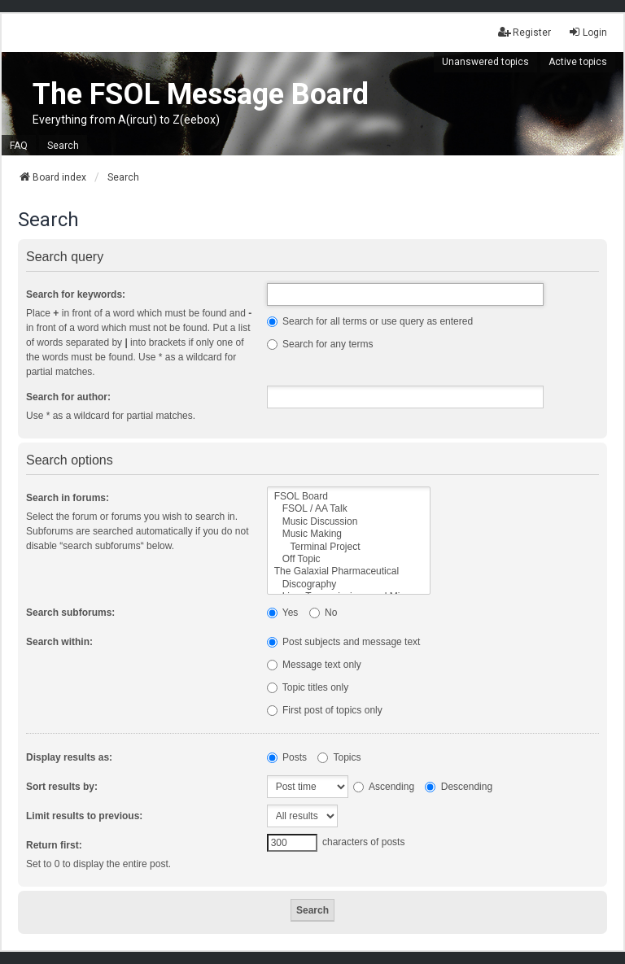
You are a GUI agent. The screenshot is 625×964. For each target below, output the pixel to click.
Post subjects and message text (344, 642)
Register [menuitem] (524, 32)
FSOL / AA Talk (349, 509)
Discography (349, 584)
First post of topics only (324, 710)
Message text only (314, 664)
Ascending (383, 786)
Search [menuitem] (63, 145)
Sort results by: (62, 786)
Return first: (54, 845)
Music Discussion (349, 522)
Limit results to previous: (84, 816)
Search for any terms (320, 344)
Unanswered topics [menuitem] (485, 62)
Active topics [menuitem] (578, 62)
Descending (458, 786)
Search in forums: (67, 498)
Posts (287, 757)
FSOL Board (349, 497)
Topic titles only (308, 687)
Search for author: (68, 397)
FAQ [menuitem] (19, 145)
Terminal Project (349, 547)
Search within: (59, 642)
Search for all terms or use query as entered (370, 321)
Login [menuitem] (587, 32)
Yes (283, 612)
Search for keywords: (75, 294)
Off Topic (349, 559)
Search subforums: (70, 612)
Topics (339, 757)
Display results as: (69, 757)
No (323, 612)
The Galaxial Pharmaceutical (349, 571)
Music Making (349, 534)
